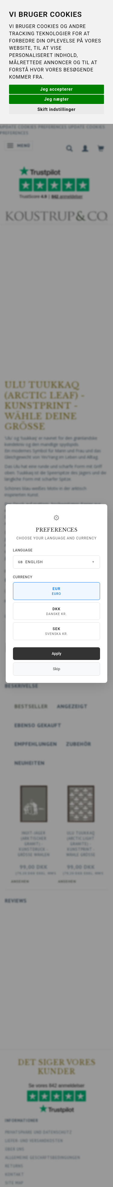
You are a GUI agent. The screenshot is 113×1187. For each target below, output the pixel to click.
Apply (56, 653)
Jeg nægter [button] (56, 99)
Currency (23, 577)
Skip (56, 669)
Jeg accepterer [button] (56, 89)
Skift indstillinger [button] (56, 109)
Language (23, 550)
